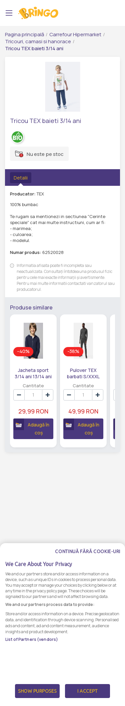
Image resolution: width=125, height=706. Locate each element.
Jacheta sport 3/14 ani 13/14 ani (33, 373)
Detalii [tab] (21, 178)
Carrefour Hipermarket (75, 34)
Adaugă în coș (31, 427)
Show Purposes (37, 691)
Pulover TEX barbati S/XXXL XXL (82, 373)
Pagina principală (24, 34)
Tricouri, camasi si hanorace (38, 41)
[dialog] (62, 624)
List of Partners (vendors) (31, 639)
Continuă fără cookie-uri (87, 551)
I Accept (87, 691)
